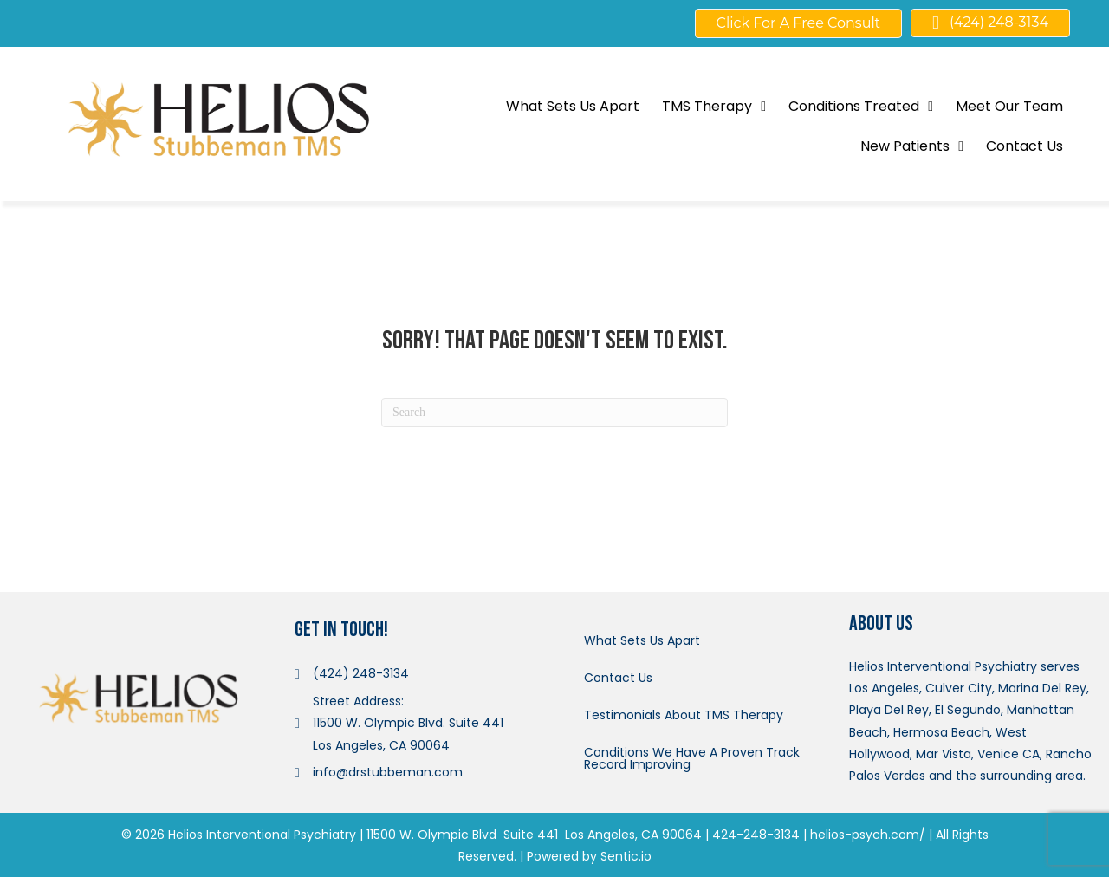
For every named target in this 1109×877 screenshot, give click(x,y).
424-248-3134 (756, 834)
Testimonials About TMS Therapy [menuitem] (683, 715)
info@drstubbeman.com (388, 772)
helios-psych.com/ (867, 834)
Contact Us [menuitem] (618, 677)
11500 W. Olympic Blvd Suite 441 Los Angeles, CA (512, 834)
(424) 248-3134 (361, 673)
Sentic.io (626, 856)
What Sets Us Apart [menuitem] (642, 640)
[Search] (554, 412)
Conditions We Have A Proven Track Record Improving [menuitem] (692, 758)
